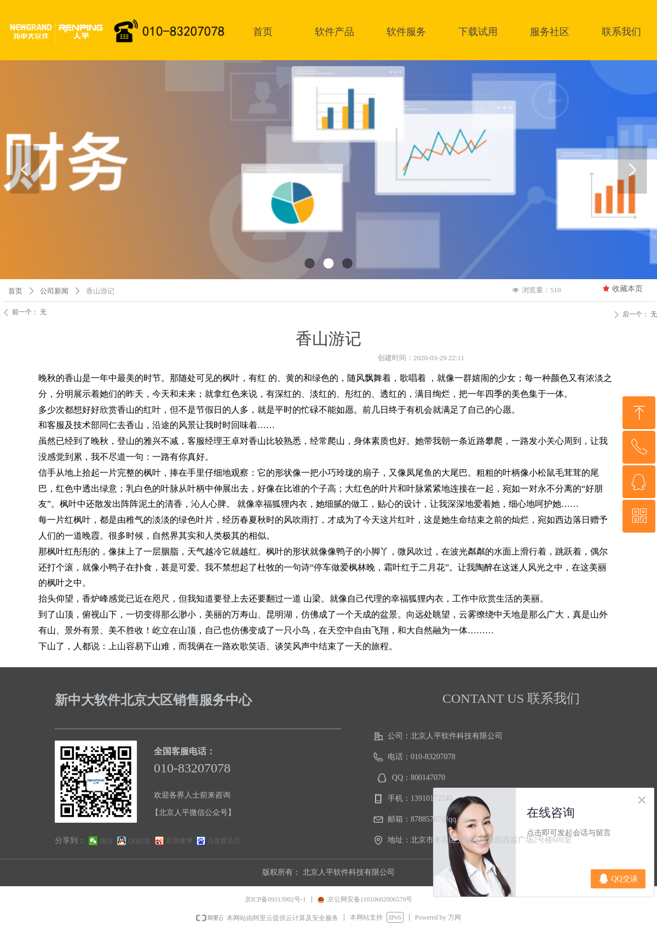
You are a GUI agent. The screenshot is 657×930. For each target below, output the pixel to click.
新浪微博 (179, 841)
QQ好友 (139, 841)
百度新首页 (224, 841)
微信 (106, 841)
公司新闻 (54, 291)
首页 (15, 291)
